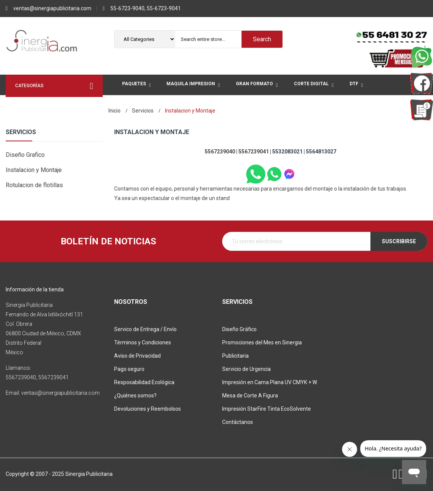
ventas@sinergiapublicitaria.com (52, 8)
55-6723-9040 (127, 8)
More (187, 106)
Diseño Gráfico (239, 329)
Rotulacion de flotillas (34, 185)
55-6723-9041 (164, 8)
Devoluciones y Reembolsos (147, 409)
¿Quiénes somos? (135, 395)
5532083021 (287, 152)
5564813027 (321, 152)
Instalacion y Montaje (34, 170)
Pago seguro (129, 369)
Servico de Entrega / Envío (145, 329)
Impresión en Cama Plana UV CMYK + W (269, 382)
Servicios (21, 132)
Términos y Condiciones (142, 342)
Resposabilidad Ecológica (144, 382)
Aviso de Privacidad (137, 356)
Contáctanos (237, 422)
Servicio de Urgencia (246, 369)
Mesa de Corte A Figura (250, 395)
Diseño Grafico (25, 154)
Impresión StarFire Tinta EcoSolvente (266, 409)
